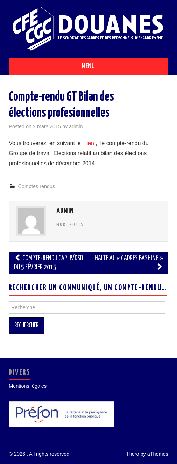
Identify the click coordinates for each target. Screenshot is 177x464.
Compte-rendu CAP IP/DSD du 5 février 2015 (48, 263)
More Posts (70, 224)
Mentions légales (28, 386)
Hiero (133, 454)
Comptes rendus (36, 186)
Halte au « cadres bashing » (129, 263)
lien (90, 143)
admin (76, 126)
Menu (88, 66)
